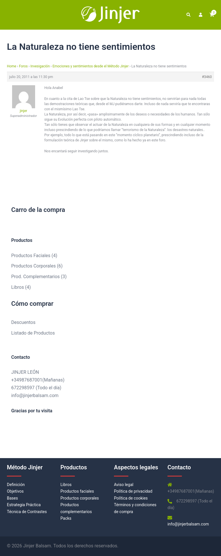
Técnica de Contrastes (27, 511)
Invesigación (40, 66)
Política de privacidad (133, 491)
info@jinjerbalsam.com (34, 395)
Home (11, 66)
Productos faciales (77, 491)
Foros (23, 66)
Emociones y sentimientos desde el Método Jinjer (90, 66)
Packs (65, 518)
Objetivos (15, 491)
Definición (16, 484)
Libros (66, 484)
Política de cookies (131, 498)
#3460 (207, 77)
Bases (12, 498)
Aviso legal (123, 484)
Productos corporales (79, 498)
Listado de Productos (33, 333)
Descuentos (23, 322)
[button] (188, 14)
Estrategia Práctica (24, 504)
